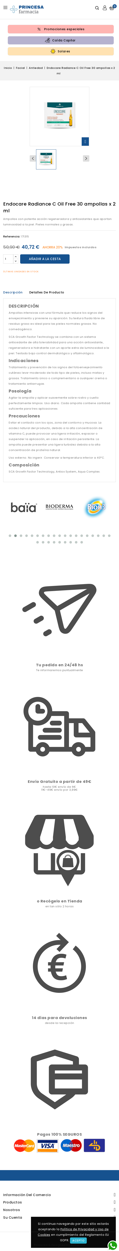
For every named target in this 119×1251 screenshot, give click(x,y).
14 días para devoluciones (59, 1017)
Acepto (78, 1241)
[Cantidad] (8, 259)
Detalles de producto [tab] (46, 292)
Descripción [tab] (13, 292)
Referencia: (11, 236)
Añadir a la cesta (45, 259)
